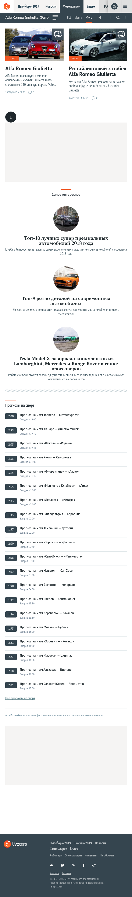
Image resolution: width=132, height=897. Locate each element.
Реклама (66, 873)
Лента (78, 17)
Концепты (91, 855)
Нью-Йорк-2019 (28, 6)
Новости (51, 6)
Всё (69, 17)
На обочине (107, 855)
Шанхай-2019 (83, 843)
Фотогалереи (71, 6)
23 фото (12, 58)
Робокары (56, 855)
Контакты (54, 873)
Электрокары (73, 855)
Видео (91, 6)
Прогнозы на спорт (19, 404)
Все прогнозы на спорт (20, 698)
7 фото (75, 58)
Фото (89, 17)
